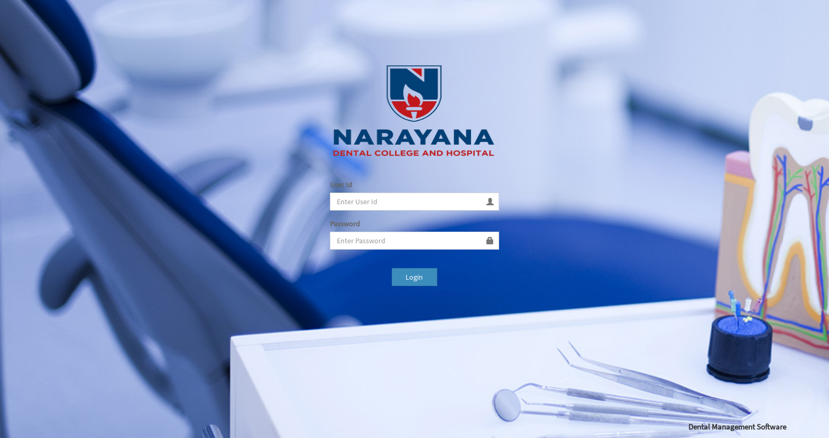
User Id (341, 184)
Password (345, 223)
